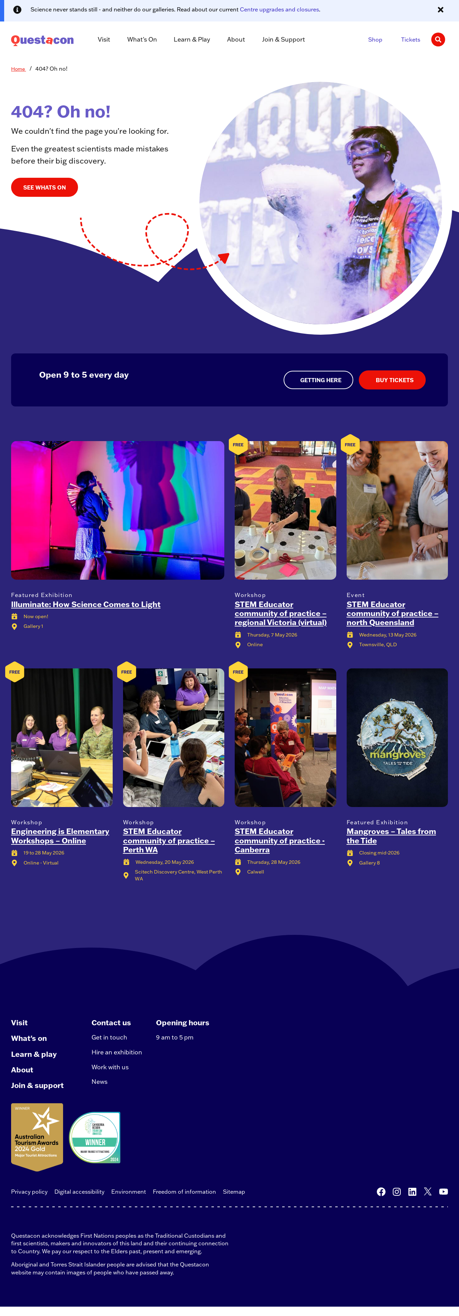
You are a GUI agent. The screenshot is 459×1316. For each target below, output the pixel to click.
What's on (30, 1041)
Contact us (114, 1023)
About (22, 1075)
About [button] (228, 39)
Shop (375, 39)
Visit (19, 1023)
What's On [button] (138, 39)
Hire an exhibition (119, 1057)
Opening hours (187, 1023)
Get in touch (111, 1040)
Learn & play (34, 1058)
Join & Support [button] (272, 39)
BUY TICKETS (394, 380)
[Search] (438, 39)
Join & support (38, 1093)
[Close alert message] (440, 10)
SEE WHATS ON (44, 187)
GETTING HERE (320, 380)
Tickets (410, 39)
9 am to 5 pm (179, 1040)
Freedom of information (184, 1200)
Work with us (112, 1073)
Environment (128, 1200)
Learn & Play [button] (187, 39)
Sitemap (234, 1200)
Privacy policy (29, 1200)
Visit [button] (102, 39)
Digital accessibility (79, 1200)
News (101, 1090)
